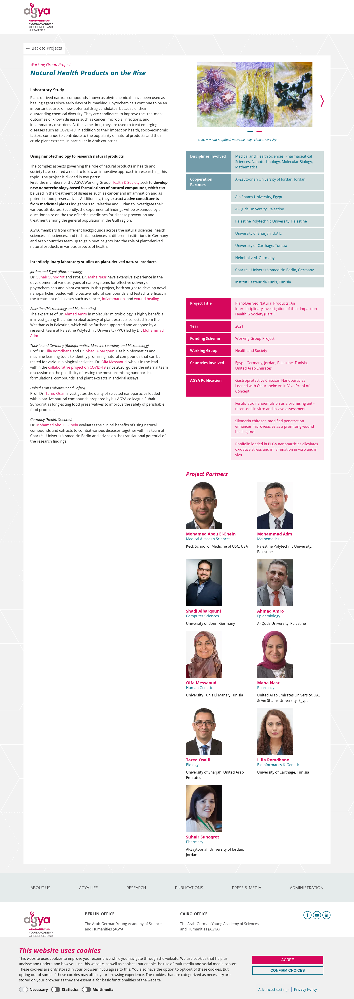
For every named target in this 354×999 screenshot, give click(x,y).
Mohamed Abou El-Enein (57, 425)
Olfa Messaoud (114, 361)
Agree (287, 960)
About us (71, 17)
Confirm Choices (287, 970)
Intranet (323, 17)
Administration (232, 17)
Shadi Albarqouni (100, 351)
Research (125, 17)
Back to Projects (43, 48)
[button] (250, 131)
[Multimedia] (98, 989)
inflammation (113, 298)
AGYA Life (98, 17)
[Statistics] (65, 989)
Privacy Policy (305, 989)
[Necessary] (33, 989)
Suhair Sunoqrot (50, 277)
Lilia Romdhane (58, 351)
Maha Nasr (97, 277)
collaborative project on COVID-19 (77, 367)
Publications (156, 17)
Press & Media (193, 17)
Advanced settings (273, 989)
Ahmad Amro (76, 314)
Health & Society (126, 182)
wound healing (146, 298)
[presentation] (317, 101)
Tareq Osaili (55, 393)
